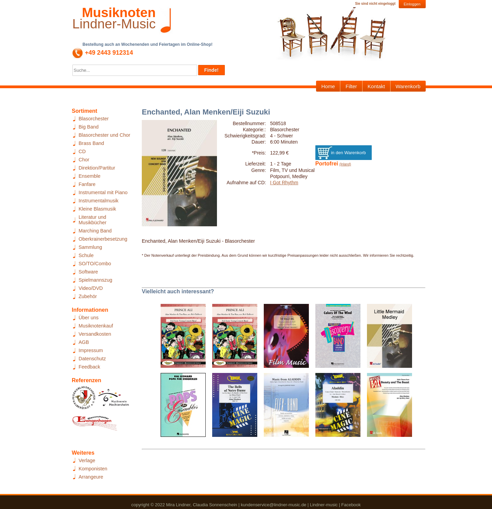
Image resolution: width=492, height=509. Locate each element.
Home (328, 86)
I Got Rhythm (284, 182)
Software (88, 271)
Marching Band (95, 230)
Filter (351, 86)
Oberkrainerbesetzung (103, 239)
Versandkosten (95, 334)
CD (82, 151)
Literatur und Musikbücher (93, 219)
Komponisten (93, 468)
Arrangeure (91, 477)
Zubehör (88, 296)
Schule (86, 255)
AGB (84, 342)
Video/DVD (91, 288)
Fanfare (87, 184)
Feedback (89, 367)
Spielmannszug (95, 280)
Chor (84, 159)
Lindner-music (324, 504)
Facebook (351, 504)
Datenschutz (92, 358)
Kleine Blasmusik (97, 209)
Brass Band (91, 143)
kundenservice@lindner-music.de (273, 504)
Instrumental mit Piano (103, 192)
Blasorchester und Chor (104, 135)
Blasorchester (94, 118)
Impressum (91, 350)
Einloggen (412, 4)
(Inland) (345, 164)
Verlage (87, 460)
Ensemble (89, 176)
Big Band (88, 127)
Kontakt (376, 86)
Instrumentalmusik (99, 200)
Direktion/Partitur (97, 168)
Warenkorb (408, 86)
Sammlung (90, 247)
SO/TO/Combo (95, 263)
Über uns (88, 317)
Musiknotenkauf (96, 326)
